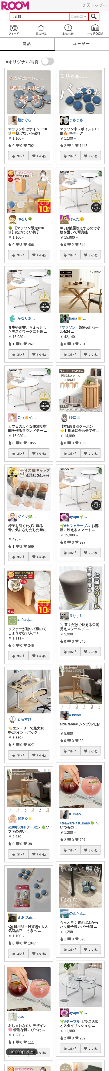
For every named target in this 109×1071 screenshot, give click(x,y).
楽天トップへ (94, 5)
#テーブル (72, 1022)
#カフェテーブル (77, 526)
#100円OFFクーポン (24, 827)
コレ (20, 156)
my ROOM (95, 29)
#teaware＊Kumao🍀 (77, 823)
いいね (41, 156)
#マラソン (68, 327)
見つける (41, 29)
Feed (13, 29)
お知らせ (68, 29)
